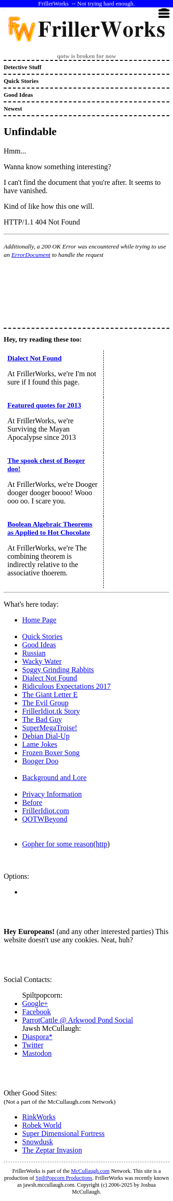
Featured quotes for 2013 (44, 405)
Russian (34, 653)
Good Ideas (18, 94)
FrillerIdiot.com (45, 811)
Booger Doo (40, 761)
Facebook (36, 1012)
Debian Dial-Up (46, 736)
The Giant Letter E (50, 694)
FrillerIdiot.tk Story (51, 711)
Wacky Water (42, 661)
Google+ (35, 1003)
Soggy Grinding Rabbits (58, 670)
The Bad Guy (42, 719)
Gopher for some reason (57, 844)
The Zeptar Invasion (52, 1150)
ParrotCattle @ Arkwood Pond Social (77, 1020)
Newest (13, 108)
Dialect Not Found (34, 358)
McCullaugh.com (90, 1171)
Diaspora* (37, 1037)
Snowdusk (37, 1142)
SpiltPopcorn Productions (64, 1178)
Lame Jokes (39, 744)
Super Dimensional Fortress (63, 1133)
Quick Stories (21, 80)
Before (32, 802)
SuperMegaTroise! (49, 728)
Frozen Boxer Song (50, 753)
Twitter (32, 1045)
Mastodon (37, 1053)
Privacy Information (52, 794)
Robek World (41, 1125)
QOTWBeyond (44, 819)
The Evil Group (45, 703)
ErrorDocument (31, 254)
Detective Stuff (23, 67)
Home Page (39, 620)
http (101, 844)
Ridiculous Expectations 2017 (66, 686)
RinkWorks (39, 1117)
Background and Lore (54, 777)
